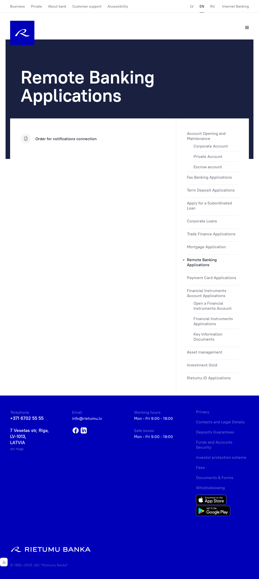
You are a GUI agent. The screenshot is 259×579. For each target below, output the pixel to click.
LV (191, 6)
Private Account (207, 156)
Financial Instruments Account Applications (206, 293)
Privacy (202, 411)
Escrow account (207, 166)
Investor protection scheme (221, 457)
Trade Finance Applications (211, 233)
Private (36, 6)
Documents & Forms (214, 477)
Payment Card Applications (211, 277)
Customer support (86, 6)
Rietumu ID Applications (209, 377)
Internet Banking (235, 6)
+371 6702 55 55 (27, 418)
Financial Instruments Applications (213, 321)
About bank (57, 6)
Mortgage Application (206, 246)
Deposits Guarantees (215, 432)
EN (202, 6)
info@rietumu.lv (87, 418)
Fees (200, 467)
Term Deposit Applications (211, 190)
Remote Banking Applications (202, 262)
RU (212, 6)
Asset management (204, 352)
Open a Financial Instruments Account (212, 306)
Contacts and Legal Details (220, 421)
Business (17, 6)
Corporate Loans (202, 220)
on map (17, 448)
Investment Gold (202, 364)
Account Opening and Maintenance (206, 136)
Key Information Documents (207, 337)
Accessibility (117, 6)
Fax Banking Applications (209, 177)
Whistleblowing (210, 487)
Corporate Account (210, 146)
